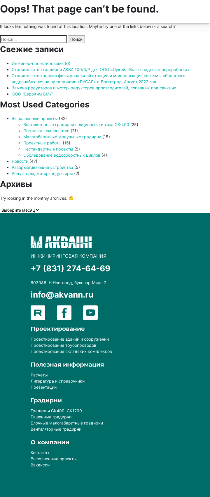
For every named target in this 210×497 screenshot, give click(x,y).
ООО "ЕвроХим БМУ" (33, 93)
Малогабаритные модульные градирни (62, 136)
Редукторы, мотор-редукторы (42, 173)
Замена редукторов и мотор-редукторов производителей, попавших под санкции (94, 87)
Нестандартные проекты (48, 148)
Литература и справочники (58, 381)
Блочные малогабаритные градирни (67, 422)
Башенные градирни (51, 416)
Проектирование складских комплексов (71, 351)
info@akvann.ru (62, 295)
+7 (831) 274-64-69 (70, 268)
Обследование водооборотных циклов (61, 155)
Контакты (40, 452)
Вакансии (40, 464)
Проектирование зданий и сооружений (70, 339)
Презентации (44, 387)
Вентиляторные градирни (56, 429)
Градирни (46, 400)
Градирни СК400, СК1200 (56, 410)
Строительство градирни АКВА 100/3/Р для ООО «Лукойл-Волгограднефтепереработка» (101, 69)
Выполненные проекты (35, 118)
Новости (20, 161)
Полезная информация (67, 364)
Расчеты (39, 374)
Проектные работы (42, 142)
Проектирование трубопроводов (63, 345)
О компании (50, 442)
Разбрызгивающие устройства (42, 167)
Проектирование (58, 328)
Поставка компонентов (46, 130)
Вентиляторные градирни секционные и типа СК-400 (76, 124)
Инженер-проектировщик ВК (41, 63)
